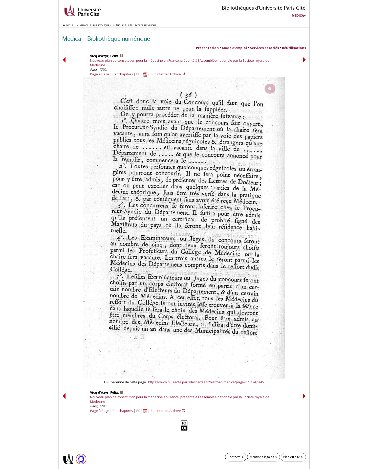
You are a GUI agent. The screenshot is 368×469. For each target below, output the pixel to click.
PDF (141, 74)
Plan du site (291, 457)
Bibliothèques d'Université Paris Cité (264, 8)
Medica (298, 15)
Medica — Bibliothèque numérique (106, 38)
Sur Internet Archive (166, 74)
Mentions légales (262, 457)
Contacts (234, 457)
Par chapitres (123, 74)
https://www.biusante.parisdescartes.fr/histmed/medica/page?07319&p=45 (206, 382)
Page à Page (99, 74)
